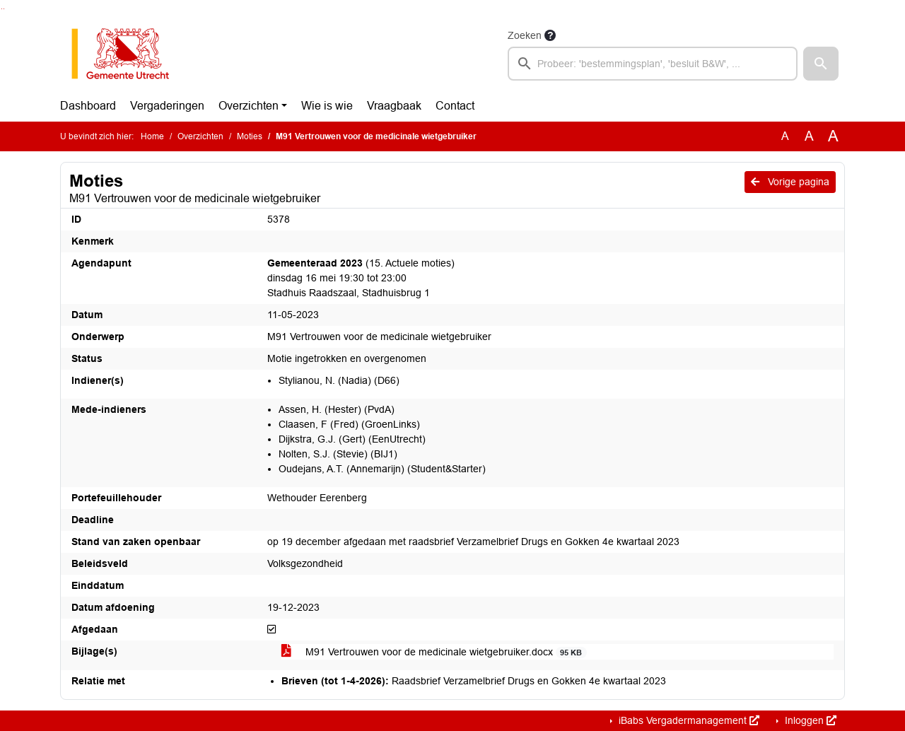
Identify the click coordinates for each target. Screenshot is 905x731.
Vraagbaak (394, 106)
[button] (821, 64)
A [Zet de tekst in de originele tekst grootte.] (785, 136)
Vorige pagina (790, 181)
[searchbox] (653, 64)
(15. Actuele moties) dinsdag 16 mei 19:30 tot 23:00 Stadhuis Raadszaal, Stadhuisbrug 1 (361, 277)
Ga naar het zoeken (1, 8)
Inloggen (809, 720)
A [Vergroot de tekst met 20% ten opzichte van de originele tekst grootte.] (809, 136)
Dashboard (88, 106)
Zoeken (525, 35)
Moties (249, 136)
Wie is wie (327, 106)
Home (152, 136)
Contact (455, 106)
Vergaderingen (167, 106)
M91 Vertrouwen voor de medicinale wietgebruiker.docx (434, 652)
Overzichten (248, 106)
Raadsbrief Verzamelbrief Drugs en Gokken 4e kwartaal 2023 (473, 680)
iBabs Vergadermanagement (687, 720)
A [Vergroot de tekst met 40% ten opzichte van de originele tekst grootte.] (833, 136)
